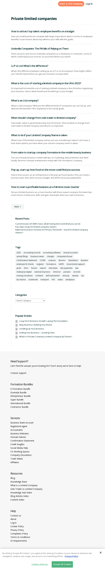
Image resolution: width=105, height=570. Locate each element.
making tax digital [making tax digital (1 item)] (24, 272)
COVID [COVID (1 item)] (42, 260)
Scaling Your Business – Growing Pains (37, 332)
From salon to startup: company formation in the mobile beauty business (51, 152)
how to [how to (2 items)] (34, 268)
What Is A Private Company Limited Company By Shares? (45, 336)
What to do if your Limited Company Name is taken (39, 135)
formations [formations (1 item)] (51, 264)
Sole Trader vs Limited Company (26, 488)
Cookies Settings (40, 564)
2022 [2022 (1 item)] (19, 252)
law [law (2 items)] (76, 268)
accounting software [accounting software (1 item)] (52, 252)
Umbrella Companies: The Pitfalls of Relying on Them (39, 48)
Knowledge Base (18, 481)
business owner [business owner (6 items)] (37, 256)
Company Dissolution (21, 455)
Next (16, 206)
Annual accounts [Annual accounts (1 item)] (70, 252)
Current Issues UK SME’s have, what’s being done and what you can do (47, 223)
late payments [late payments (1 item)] (66, 268)
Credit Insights (17, 444)
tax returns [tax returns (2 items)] (21, 279)
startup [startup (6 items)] (75, 275)
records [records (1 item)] (76, 272)
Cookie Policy (17, 526)
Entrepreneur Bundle (20, 396)
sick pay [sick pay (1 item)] (65, 275)
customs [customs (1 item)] (52, 260)
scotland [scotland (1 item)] (39, 275)
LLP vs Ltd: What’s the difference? (29, 66)
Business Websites (19, 433)
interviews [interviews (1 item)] (53, 268)
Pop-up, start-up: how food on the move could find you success (45, 169)
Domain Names (18, 437)
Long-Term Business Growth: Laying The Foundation (43, 321)
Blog (12, 478)
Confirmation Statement (22, 440)
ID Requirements (18, 540)
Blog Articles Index (19, 496)
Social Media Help (19, 447)
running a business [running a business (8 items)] (25, 275)
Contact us (15, 515)
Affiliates (14, 462)
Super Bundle (16, 399)
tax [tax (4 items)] (82, 275)
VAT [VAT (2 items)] (53, 279)
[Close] (100, 552)
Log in (13, 522)
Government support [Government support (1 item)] (76, 264)
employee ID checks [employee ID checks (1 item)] (25, 264)
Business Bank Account (21, 422)
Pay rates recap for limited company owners (36, 226)
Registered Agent (18, 426)
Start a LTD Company (71, 3)
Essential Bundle (18, 392)
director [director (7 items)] (61, 260)
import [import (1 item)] (43, 268)
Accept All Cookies (62, 564)
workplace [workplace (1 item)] (70, 279)
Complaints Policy (19, 533)
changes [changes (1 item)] (50, 256)
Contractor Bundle (19, 406)
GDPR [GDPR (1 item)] (61, 264)
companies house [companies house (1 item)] (64, 256)
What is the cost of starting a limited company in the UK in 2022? (46, 83)
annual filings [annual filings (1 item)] (22, 256)
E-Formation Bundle (20, 388)
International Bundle (20, 403)
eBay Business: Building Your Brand (35, 324)
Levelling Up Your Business (31, 328)
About (13, 519)
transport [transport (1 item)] (45, 279)
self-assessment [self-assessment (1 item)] (53, 275)
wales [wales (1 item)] (60, 279)
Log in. (89, 3)
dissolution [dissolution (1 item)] (73, 260)
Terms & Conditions (20, 537)
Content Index (17, 499)
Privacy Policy (17, 530)
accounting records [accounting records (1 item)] (32, 252)
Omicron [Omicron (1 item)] (57, 272)
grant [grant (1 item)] (19, 268)
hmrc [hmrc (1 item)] (26, 268)
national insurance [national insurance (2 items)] (42, 272)
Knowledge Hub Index (21, 492)
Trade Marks (16, 458)
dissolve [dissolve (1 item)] (84, 260)
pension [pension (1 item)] (66, 272)
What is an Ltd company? (24, 100)
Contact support (18, 373)
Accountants (16, 429)
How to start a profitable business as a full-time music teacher (45, 187)
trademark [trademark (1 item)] (33, 279)
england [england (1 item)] (40, 264)
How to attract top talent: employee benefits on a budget (42, 31)
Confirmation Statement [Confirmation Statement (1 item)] (27, 260)
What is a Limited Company (23, 485)
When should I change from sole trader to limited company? (43, 117)
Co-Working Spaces (20, 451)
